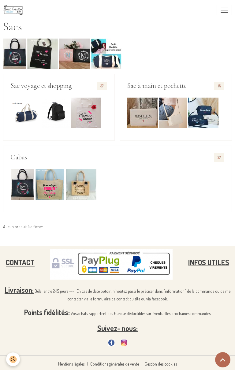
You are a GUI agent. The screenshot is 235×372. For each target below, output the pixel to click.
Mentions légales (71, 363)
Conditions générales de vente (114, 363)
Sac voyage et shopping (41, 86)
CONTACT (20, 262)
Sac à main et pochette (157, 86)
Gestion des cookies (161, 363)
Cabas (19, 157)
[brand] (14, 10)
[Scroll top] (222, 359)
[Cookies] (13, 359)
